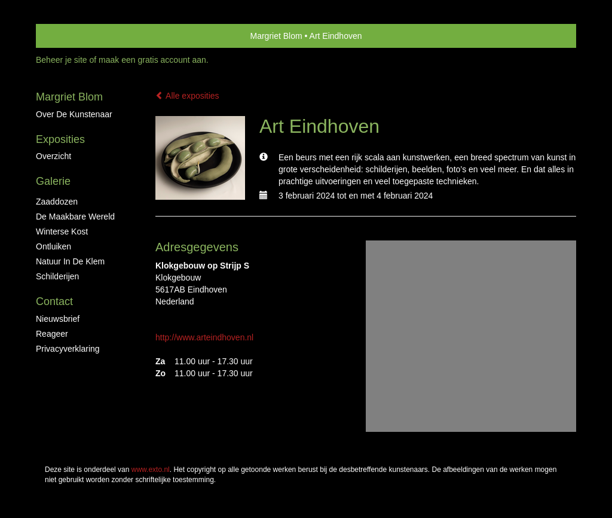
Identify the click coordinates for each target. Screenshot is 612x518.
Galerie (53, 181)
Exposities (60, 139)
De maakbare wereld (75, 216)
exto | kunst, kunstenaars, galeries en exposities (69, 36)
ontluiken (53, 246)
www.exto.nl (150, 469)
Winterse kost (62, 231)
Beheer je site (61, 60)
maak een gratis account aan (152, 60)
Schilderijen (57, 276)
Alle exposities (187, 95)
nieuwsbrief (57, 319)
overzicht (53, 156)
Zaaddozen (57, 201)
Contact (54, 301)
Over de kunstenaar (74, 114)
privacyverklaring (68, 349)
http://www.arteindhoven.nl (204, 337)
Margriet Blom (276, 36)
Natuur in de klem (70, 261)
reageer (52, 334)
